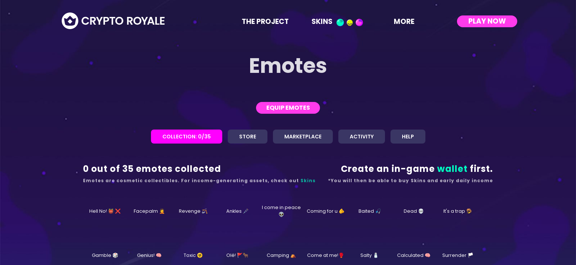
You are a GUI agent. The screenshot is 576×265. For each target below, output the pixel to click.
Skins (337, 21)
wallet (452, 169)
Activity (362, 136)
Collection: (186, 136)
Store (247, 136)
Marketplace (302, 136)
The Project (265, 21)
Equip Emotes (288, 107)
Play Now (487, 21)
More (409, 21)
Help (408, 136)
